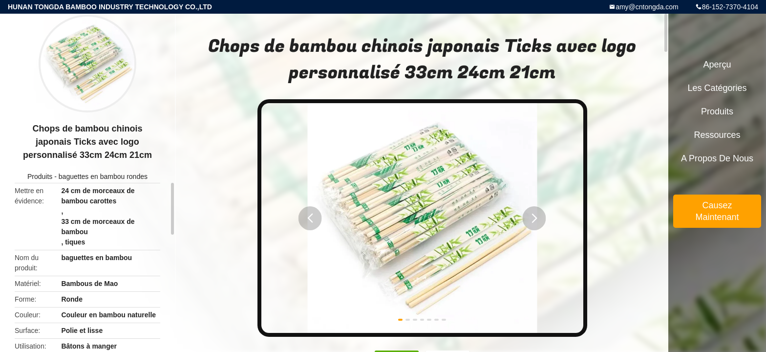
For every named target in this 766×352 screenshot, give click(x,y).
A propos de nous (717, 158)
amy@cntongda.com (647, 7)
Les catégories (716, 88)
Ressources (717, 135)
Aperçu (717, 64)
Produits (39, 176)
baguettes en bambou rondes (103, 176)
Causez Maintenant (717, 211)
